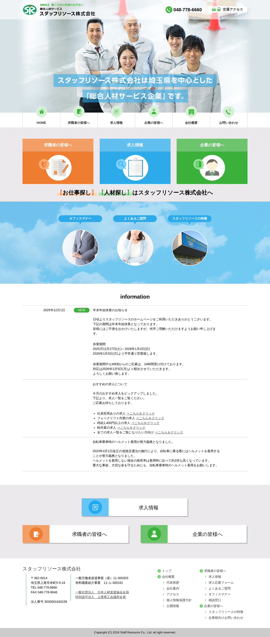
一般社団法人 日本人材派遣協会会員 (102, 592)
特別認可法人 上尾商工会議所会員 (100, 597)
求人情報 (215, 576)
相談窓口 (215, 600)
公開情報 (172, 606)
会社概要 (168, 576)
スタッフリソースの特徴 (226, 612)
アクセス (172, 594)
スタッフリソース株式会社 (51, 568)
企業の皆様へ (213, 606)
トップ (166, 571)
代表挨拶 (172, 582)
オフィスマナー (220, 594)
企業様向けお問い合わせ (226, 617)
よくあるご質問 (220, 588)
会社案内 (172, 588)
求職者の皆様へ (215, 571)
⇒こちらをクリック (140, 413)
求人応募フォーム (221, 582)
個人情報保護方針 (179, 600)
